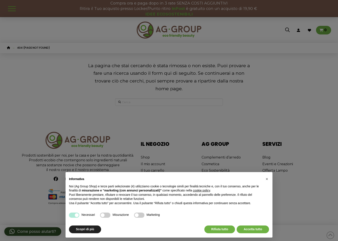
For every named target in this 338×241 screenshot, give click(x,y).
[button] (266, 179)
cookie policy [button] (201, 190)
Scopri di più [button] (85, 229)
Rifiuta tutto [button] (219, 229)
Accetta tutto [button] (253, 229)
